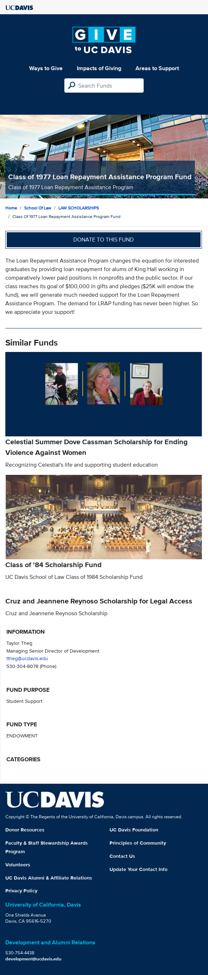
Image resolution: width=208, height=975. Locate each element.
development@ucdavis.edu (33, 958)
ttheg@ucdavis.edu (27, 658)
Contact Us (122, 856)
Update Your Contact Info (138, 869)
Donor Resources (24, 829)
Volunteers (17, 864)
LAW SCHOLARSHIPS (78, 208)
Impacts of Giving (99, 68)
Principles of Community (138, 842)
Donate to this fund (103, 239)
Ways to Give (46, 68)
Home (11, 208)
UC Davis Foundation (134, 829)
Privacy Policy (21, 890)
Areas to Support (157, 68)
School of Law (37, 208)
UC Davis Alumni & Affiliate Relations (48, 877)
